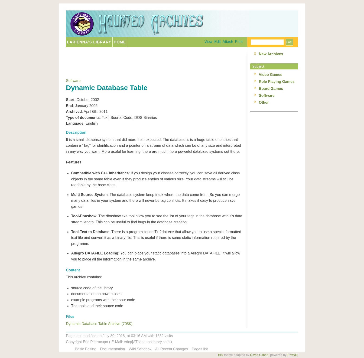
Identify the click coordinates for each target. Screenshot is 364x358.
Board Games (271, 89)
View (208, 42)
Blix (220, 355)
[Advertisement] (150, 60)
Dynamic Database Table (106, 87)
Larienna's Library (89, 42)
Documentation (112, 349)
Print (239, 42)
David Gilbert (259, 355)
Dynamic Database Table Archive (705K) (99, 324)
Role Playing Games (277, 82)
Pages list (200, 349)
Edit (217, 42)
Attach (228, 42)
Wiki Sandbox (140, 349)
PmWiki (292, 355)
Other (264, 102)
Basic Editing (85, 349)
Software (73, 81)
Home (120, 42)
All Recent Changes (171, 349)
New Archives (271, 54)
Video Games (270, 75)
